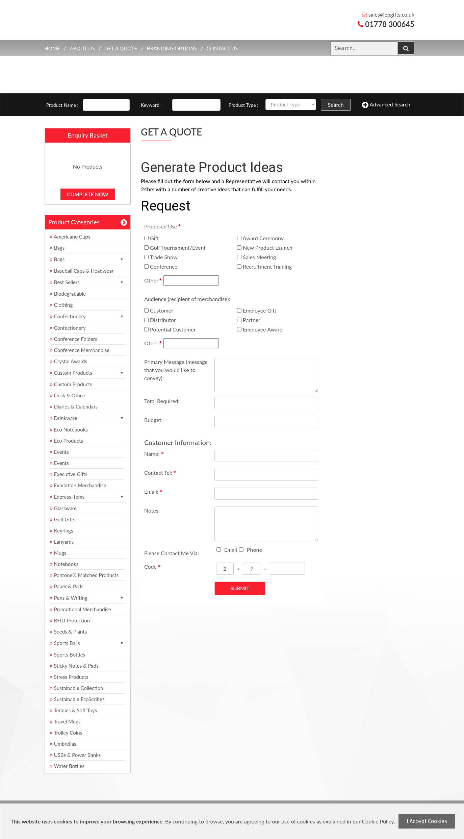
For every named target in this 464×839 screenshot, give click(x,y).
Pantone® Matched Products (84, 575)
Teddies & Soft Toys (73, 710)
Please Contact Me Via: (171, 553)
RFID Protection (70, 620)
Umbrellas (63, 744)
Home (52, 48)
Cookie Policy (378, 821)
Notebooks (64, 564)
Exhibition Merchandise (78, 485)
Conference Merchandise (79, 350)
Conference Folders (73, 339)
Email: (153, 491)
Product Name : (62, 105)
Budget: (153, 420)
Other (181, 280)
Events (59, 452)
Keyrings (61, 530)
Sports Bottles (67, 654)
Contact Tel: (160, 472)
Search (336, 104)
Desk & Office (67, 395)
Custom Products (71, 384)
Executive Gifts (68, 474)
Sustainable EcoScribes (77, 699)
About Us (82, 48)
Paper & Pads (66, 586)
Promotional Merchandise (80, 609)
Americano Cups (70, 236)
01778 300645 (386, 24)
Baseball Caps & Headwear (81, 271)
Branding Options (172, 48)
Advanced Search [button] (386, 104)
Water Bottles (67, 766)
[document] (233, 821)
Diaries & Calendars (74, 406)
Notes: (152, 510)
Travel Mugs (65, 721)
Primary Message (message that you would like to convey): (176, 370)
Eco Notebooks (69, 429)
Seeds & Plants (68, 631)
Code (153, 566)
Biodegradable (68, 294)
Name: (154, 453)
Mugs (58, 553)
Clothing (61, 305)
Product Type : (243, 105)
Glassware (63, 508)
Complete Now (87, 194)
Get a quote (120, 48)
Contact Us (222, 48)
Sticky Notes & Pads (74, 666)
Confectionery (68, 328)
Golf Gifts (62, 519)
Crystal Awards (68, 361)
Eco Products (66, 441)
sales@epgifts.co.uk (388, 14)
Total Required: (162, 401)
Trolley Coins (66, 733)
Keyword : (151, 105)
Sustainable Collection (76, 688)
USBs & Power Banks (75, 755)
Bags (57, 248)
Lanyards (62, 542)
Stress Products (69, 677)
